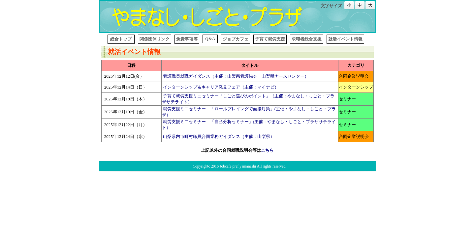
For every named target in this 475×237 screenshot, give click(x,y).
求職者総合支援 (307, 39)
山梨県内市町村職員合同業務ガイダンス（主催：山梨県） (218, 136)
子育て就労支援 (270, 39)
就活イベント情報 (345, 39)
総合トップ (121, 39)
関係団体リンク (155, 39)
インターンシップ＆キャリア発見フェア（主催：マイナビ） (221, 87)
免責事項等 (187, 39)
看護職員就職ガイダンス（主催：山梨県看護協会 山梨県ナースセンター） (236, 76)
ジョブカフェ (235, 39)
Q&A (210, 38)
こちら (267, 150)
